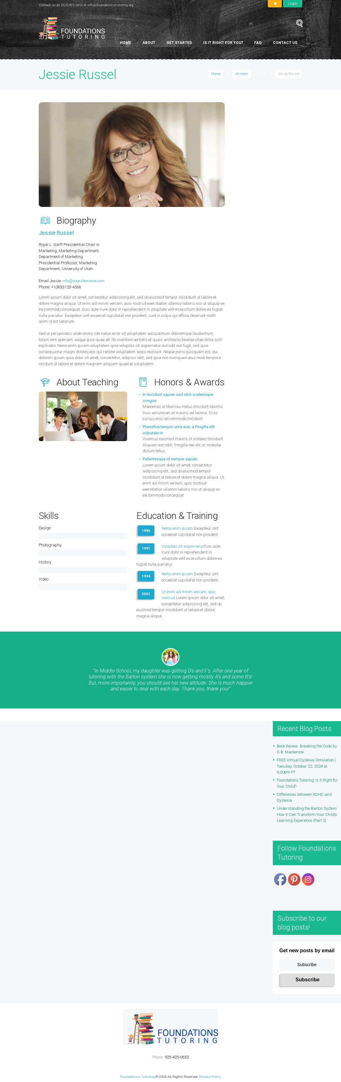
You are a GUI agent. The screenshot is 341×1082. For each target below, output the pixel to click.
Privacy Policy (210, 1077)
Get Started (179, 43)
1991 (146, 548)
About (148, 43)
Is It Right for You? (223, 43)
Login (292, 4)
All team (241, 74)
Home (125, 43)
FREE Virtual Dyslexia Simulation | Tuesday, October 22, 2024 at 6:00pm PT (306, 766)
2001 (146, 594)
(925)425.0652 (72, 5)
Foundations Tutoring (137, 1077)
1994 (146, 576)
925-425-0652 (177, 1057)
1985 (146, 530)
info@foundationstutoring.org (110, 5)
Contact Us (285, 43)
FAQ (258, 43)
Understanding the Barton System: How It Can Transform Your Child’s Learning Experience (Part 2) (307, 814)
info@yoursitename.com (83, 280)
